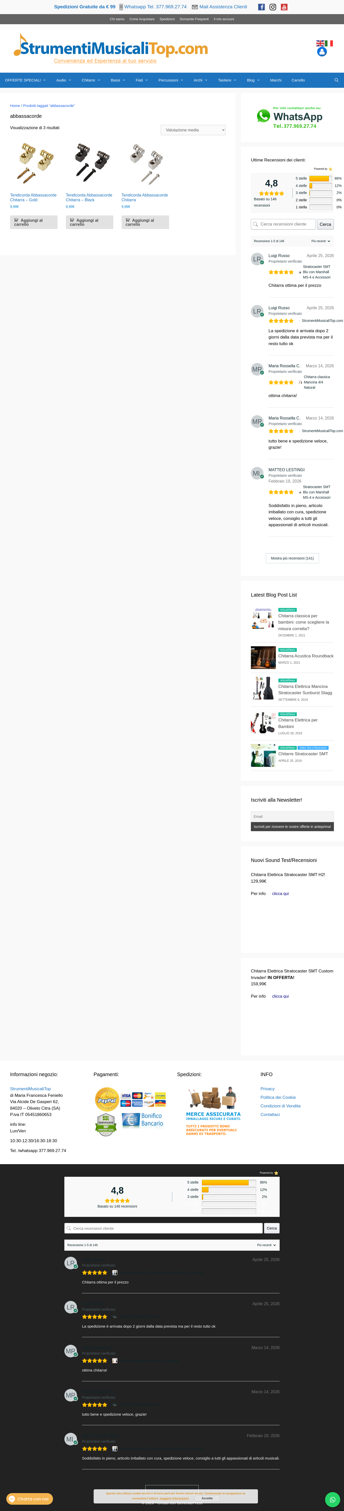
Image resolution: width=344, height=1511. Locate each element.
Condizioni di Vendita (280, 1106)
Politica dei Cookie (278, 1097)
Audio (66, 80)
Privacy (267, 1088)
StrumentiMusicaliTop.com (322, 321)
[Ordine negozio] (193, 130)
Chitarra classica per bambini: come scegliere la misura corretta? (303, 622)
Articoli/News (287, 609)
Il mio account (224, 19)
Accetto (207, 1498)
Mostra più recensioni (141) (292, 558)
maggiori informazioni (174, 1498)
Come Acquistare (141, 19)
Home (15, 106)
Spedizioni (167, 19)
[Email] (292, 816)
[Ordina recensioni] (320, 241)
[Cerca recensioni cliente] (283, 224)
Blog (256, 80)
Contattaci (270, 1114)
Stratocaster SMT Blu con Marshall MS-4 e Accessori (316, 272)
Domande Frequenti (194, 19)
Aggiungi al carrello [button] (28, 222)
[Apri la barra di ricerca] (336, 80)
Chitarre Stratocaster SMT (303, 753)
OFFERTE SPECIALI (28, 80)
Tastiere (230, 80)
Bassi (121, 80)
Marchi (276, 80)
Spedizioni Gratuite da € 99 (84, 6)
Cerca (325, 224)
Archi (203, 80)
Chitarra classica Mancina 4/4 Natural (317, 382)
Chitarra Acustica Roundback (306, 656)
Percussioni (173, 80)
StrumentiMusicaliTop (30, 1088)
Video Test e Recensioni (313, 747)
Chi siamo (117, 19)
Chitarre (94, 80)
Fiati (144, 80)
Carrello (298, 80)
